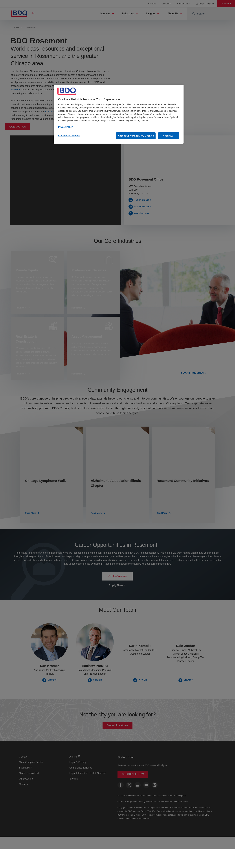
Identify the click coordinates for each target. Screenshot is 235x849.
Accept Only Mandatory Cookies (136, 136)
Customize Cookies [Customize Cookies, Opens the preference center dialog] (69, 135)
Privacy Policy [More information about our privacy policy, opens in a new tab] (65, 127)
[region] (119, 114)
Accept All (168, 136)
